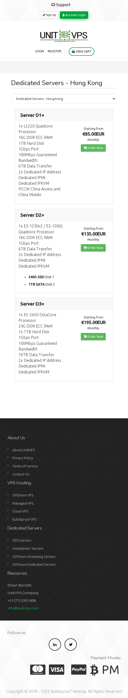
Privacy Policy (22, 458)
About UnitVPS (23, 450)
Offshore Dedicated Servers (34, 565)
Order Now (93, 147)
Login (39, 51)
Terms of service (25, 466)
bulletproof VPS (24, 519)
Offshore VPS (23, 495)
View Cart (81, 51)
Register (54, 51)
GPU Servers (21, 540)
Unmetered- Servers (27, 549)
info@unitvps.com (23, 608)
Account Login (74, 15)
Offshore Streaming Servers (34, 557)
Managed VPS (23, 503)
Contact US (20, 474)
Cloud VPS (20, 511)
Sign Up (49, 15)
